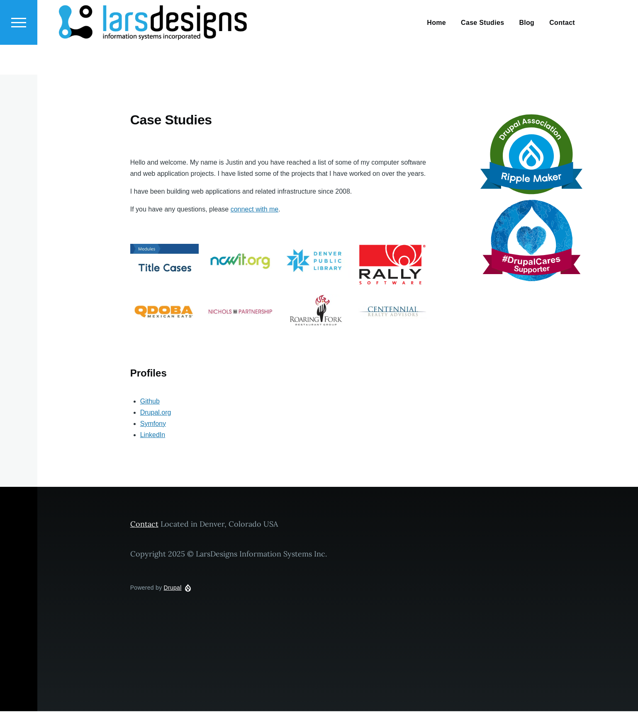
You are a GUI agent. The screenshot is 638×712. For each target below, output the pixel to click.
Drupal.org (155, 412)
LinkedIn (153, 435)
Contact (144, 524)
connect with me (255, 209)
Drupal (173, 588)
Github (150, 401)
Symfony (153, 424)
